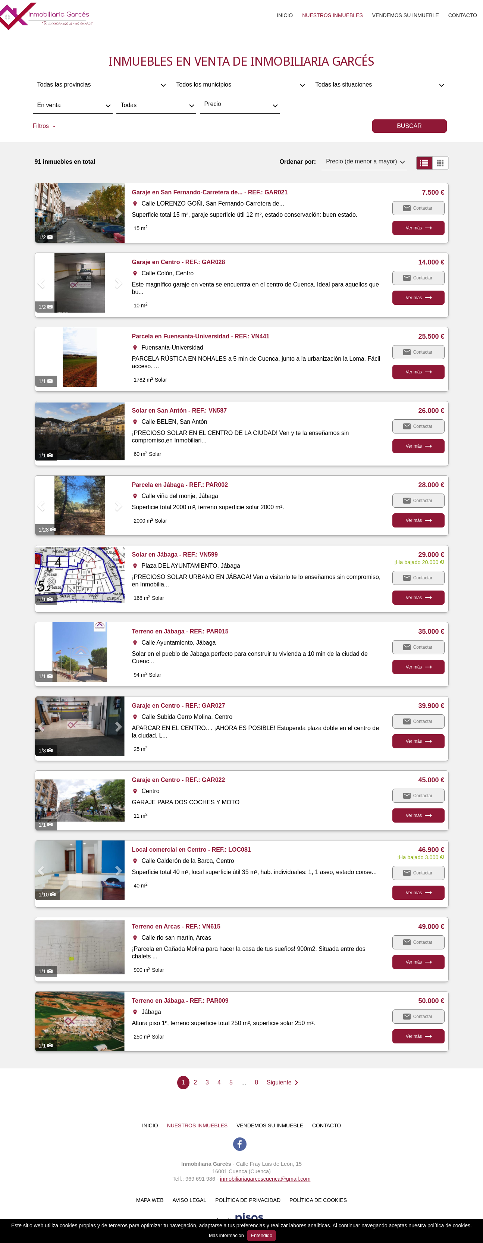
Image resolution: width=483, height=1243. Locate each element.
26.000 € (431, 410)
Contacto (462, 15)
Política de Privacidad (247, 1200)
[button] (41, 213)
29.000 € (431, 554)
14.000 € (431, 262)
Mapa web (150, 1200)
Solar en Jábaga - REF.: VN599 (175, 554)
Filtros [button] (44, 126)
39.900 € (431, 706)
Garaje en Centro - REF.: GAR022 (178, 780)
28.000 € (431, 485)
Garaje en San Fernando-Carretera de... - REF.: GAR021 (210, 192)
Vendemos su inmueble (405, 15)
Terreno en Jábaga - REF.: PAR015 (180, 631)
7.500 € (433, 192)
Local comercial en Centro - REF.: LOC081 (191, 849)
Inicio (285, 15)
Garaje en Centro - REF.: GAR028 (178, 262)
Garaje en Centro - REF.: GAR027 (178, 705)
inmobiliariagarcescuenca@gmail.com (265, 1179)
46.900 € (431, 850)
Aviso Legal (190, 1200)
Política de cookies (318, 1200)
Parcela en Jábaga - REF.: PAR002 (180, 485)
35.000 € (431, 631)
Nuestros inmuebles (332, 15)
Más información (226, 1235)
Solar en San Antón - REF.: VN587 (179, 410)
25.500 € (431, 336)
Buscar (409, 126)
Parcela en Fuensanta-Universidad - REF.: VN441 (201, 336)
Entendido (261, 1235)
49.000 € (431, 926)
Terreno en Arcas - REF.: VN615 (176, 926)
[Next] (284, 1082)
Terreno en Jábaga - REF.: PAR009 (180, 1001)
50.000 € (431, 1001)
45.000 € (431, 780)
